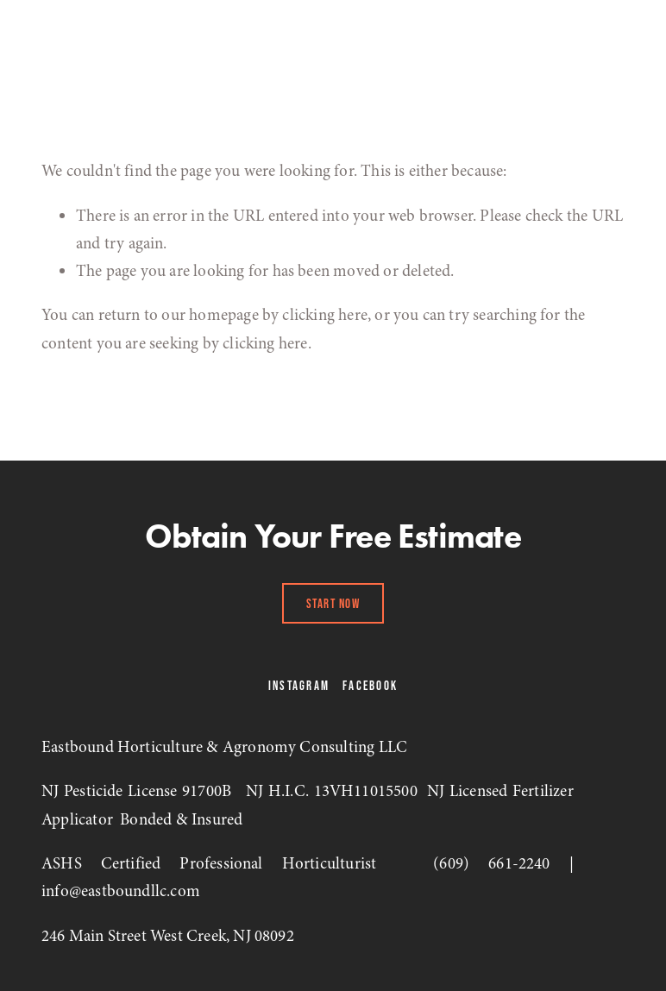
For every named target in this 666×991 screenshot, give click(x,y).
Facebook (370, 685)
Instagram (299, 685)
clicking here (324, 315)
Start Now (333, 603)
